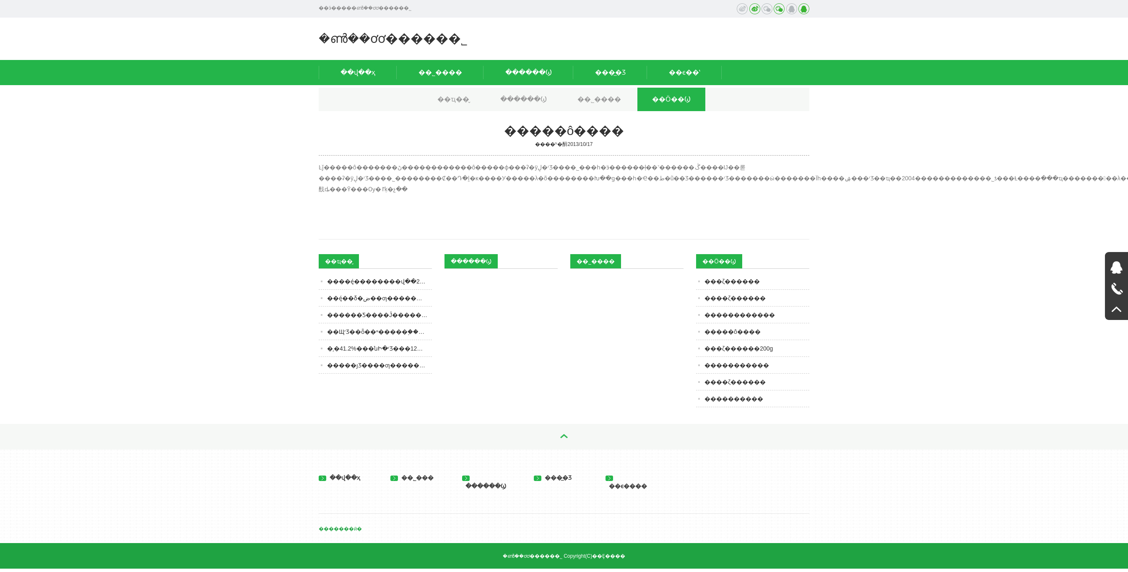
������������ (739, 315)
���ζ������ (732, 281)
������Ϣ (528, 72)
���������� (733, 398)
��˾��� (412, 477)
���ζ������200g (738, 348)
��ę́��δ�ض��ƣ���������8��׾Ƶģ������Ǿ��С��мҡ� (379, 298)
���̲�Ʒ (610, 72)
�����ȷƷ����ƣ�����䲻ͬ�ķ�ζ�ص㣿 (379, 365)
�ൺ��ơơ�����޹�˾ (393, 38)
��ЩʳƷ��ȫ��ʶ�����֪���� (378, 331)
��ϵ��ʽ (684, 72)
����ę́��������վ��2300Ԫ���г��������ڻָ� (379, 281)
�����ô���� (732, 331)
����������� (736, 365)
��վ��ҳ (357, 72)
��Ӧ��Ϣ (671, 99)
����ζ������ (735, 298)
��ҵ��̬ (453, 99)
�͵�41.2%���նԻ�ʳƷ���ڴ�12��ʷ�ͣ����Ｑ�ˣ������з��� (379, 348)
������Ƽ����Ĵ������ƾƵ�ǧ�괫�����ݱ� (379, 315)
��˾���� (440, 72)
